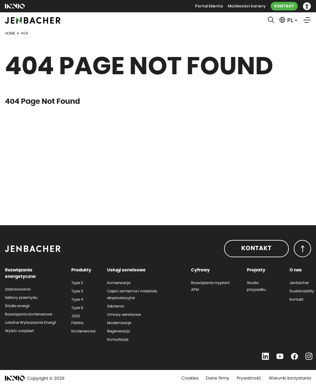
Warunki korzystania (290, 378)
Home (10, 33)
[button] (307, 6)
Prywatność (249, 378)
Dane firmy (217, 378)
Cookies (189, 378)
